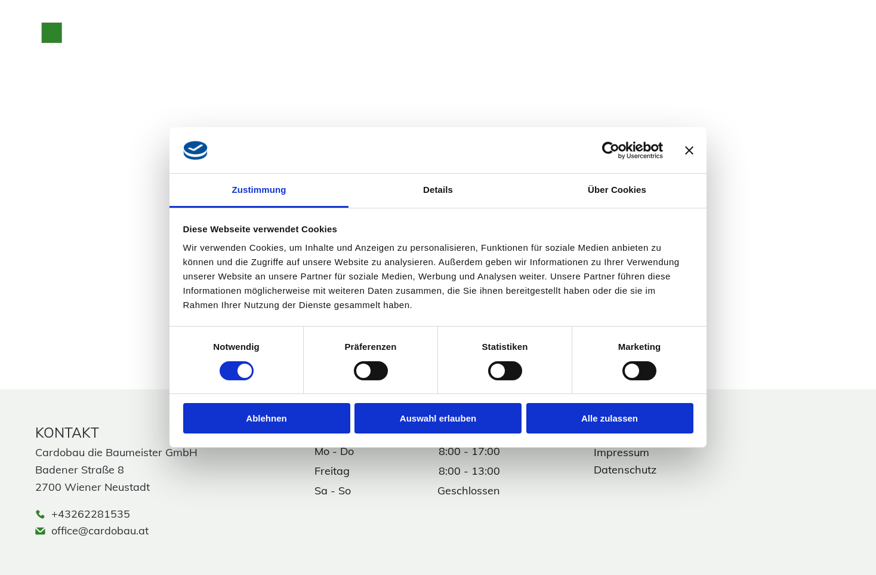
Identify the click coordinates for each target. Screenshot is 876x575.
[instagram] (772, 36)
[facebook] (794, 36)
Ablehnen (266, 418)
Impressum (621, 452)
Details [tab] (438, 190)
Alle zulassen (609, 418)
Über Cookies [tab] (617, 190)
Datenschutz (625, 469)
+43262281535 (90, 514)
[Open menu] (840, 37)
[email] (726, 36)
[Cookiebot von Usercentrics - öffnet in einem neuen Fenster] (611, 150)
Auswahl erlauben (438, 418)
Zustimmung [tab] (259, 190)
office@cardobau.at (100, 530)
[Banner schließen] (689, 150)
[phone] (749, 36)
